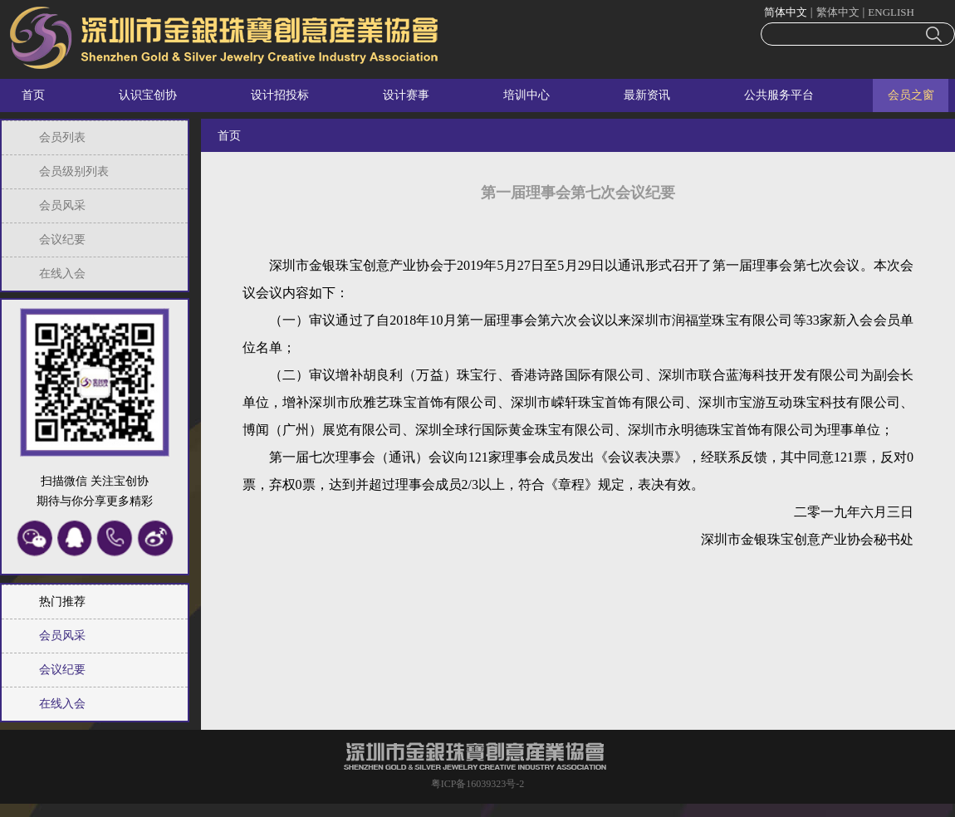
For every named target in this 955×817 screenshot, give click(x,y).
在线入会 (62, 273)
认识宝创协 (148, 95)
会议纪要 (62, 239)
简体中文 (785, 12)
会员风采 (62, 205)
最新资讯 (647, 95)
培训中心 (526, 95)
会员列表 (62, 137)
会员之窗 (911, 95)
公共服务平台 (779, 95)
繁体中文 (838, 12)
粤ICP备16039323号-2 (478, 784)
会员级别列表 (74, 171)
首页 (33, 95)
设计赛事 (406, 95)
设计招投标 (280, 95)
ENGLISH (891, 12)
